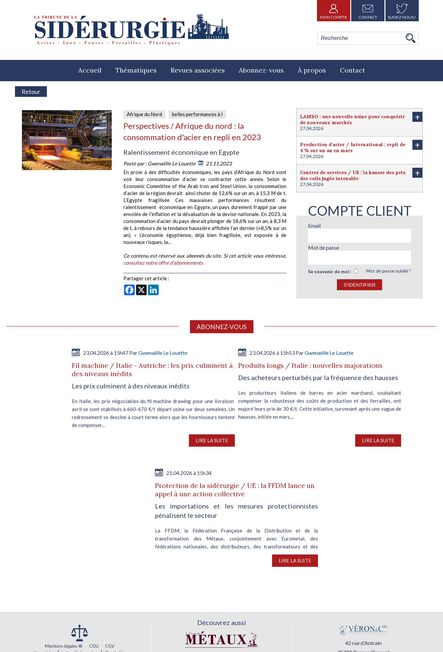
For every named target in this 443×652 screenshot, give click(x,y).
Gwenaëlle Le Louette (172, 163)
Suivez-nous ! (402, 11)
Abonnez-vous (261, 70)
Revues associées (198, 70)
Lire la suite (212, 440)
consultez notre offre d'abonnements (163, 263)
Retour (31, 91)
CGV (109, 646)
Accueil (89, 70)
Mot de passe (323, 247)
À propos (312, 70)
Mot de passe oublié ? (388, 271)
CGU (93, 646)
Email (314, 225)
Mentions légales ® (63, 646)
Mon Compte (333, 11)
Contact (368, 11)
